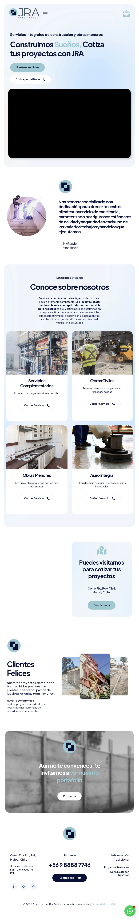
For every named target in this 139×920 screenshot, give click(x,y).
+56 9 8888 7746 (69, 864)
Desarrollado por (104, 904)
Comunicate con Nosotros (119, 873)
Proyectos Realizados (116, 867)
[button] (130, 911)
